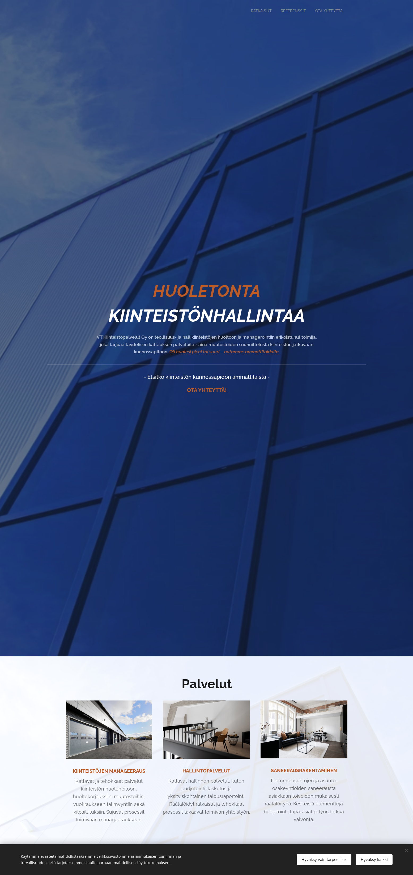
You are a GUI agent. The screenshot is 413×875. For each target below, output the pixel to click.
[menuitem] (256, 11)
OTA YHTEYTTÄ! (207, 390)
